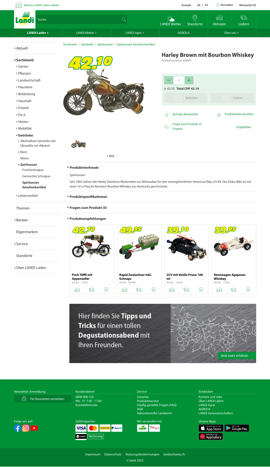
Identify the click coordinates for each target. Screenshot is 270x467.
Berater (22, 219)
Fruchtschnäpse (33, 170)
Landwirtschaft (29, 80)
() (247, 5)
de (199, 5)
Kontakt (186, 5)
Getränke (25, 135)
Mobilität (25, 128)
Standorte (24, 255)
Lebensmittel (28, 195)
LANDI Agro (133, 33)
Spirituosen (28, 165)
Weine (24, 158)
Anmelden (227, 5)
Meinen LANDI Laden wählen (42, 5)
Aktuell (22, 48)
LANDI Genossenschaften (216, 413)
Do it (21, 114)
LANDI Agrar (207, 405)
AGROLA (183, 33)
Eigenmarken (27, 231)
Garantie (143, 397)
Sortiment (25, 59)
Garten (23, 66)
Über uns (230, 33)
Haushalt (25, 100)
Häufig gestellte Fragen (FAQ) (157, 405)
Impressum (92, 454)
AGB (140, 409)
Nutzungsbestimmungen (143, 454)
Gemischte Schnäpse (36, 176)
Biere (23, 152)
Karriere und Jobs (210, 397)
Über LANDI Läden (211, 401)
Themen (23, 208)
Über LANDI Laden (31, 267)
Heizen (23, 121)
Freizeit (23, 107)
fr (206, 5)
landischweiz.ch (174, 454)
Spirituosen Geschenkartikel (136, 44)
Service (22, 243)
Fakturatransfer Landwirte (154, 413)
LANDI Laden (36, 33)
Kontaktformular (86, 405)
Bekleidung (26, 93)
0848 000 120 (84, 397)
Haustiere (25, 87)
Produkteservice (148, 401)
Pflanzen (24, 73)
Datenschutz (112, 454)
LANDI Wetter (85, 33)
